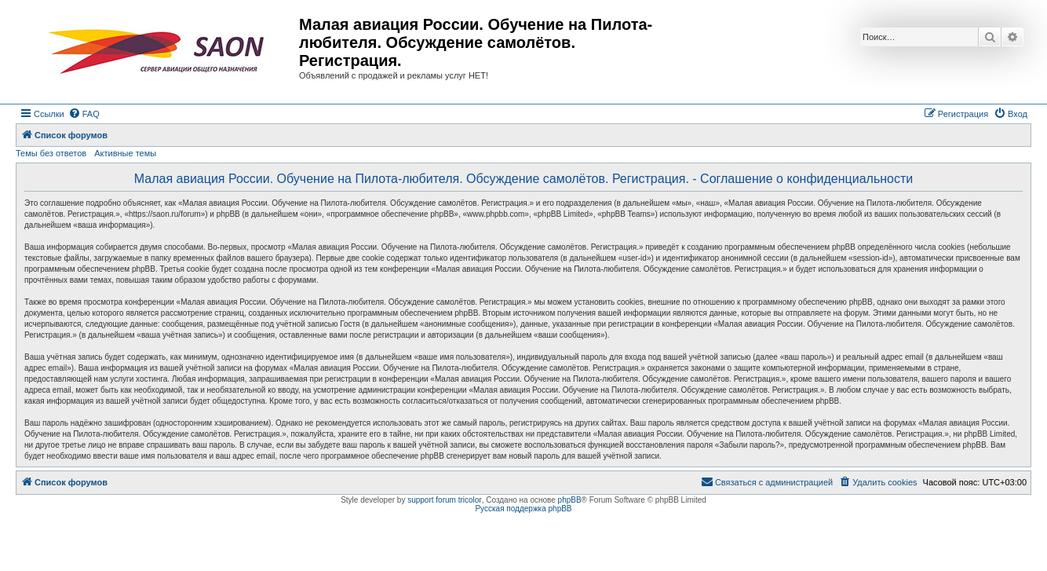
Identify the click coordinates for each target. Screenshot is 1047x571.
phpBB (570, 500)
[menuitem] (84, 113)
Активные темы (125, 153)
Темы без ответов (51, 153)
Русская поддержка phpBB (523, 508)
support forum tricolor (444, 500)
